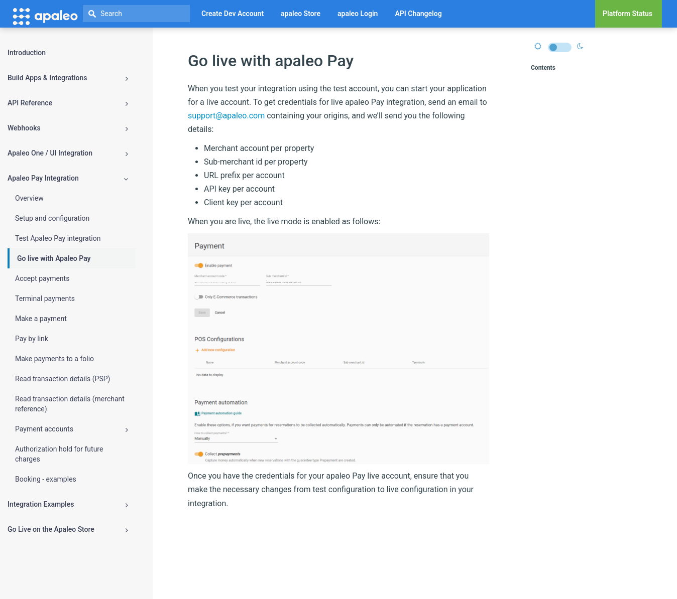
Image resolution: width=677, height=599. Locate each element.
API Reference (68, 103)
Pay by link (31, 339)
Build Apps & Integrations (68, 78)
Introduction (27, 53)
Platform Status (627, 14)
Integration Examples (68, 504)
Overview (29, 198)
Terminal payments (45, 298)
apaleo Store (300, 14)
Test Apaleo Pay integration (57, 238)
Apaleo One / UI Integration (68, 153)
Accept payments (42, 278)
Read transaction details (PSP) (62, 379)
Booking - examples (45, 479)
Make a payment (41, 319)
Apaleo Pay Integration (68, 178)
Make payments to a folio (54, 359)
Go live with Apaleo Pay (54, 258)
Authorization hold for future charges (59, 454)
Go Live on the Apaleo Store (68, 529)
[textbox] (136, 13)
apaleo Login (357, 14)
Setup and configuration (52, 218)
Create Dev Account (232, 14)
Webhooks (68, 128)
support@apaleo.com (226, 115)
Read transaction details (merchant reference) (70, 404)
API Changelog (418, 14)
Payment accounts (71, 429)
